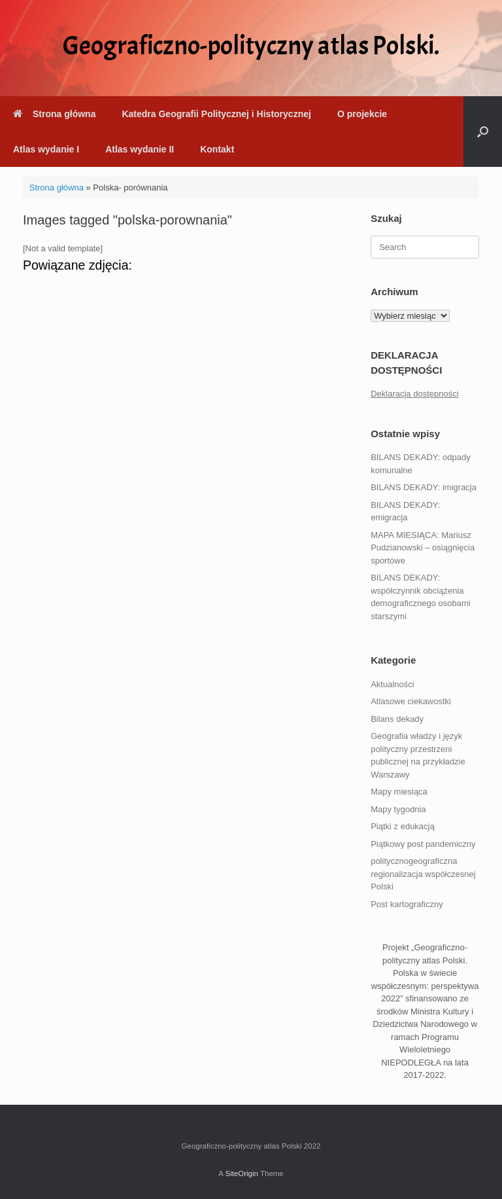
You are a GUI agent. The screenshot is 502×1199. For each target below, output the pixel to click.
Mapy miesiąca (399, 791)
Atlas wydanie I (46, 149)
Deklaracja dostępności (414, 394)
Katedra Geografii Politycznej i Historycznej (216, 114)
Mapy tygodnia (398, 809)
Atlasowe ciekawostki (411, 701)
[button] (482, 131)
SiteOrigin (241, 1173)
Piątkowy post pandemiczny (423, 844)
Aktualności (392, 684)
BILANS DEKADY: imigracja (424, 487)
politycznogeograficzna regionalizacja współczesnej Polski (423, 873)
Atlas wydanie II (139, 149)
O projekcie (362, 114)
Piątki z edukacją (403, 826)
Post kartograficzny (407, 904)
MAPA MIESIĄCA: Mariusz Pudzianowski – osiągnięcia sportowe (423, 547)
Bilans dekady (397, 719)
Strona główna (54, 114)
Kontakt (217, 149)
